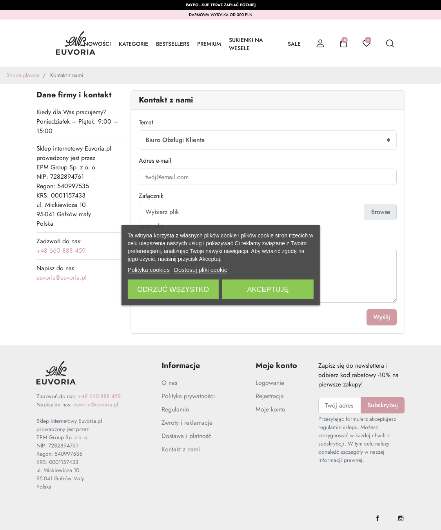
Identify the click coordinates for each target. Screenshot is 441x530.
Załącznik (151, 195)
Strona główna (23, 75)
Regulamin (175, 409)
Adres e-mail (155, 160)
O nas (169, 382)
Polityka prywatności (188, 396)
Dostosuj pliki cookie (200, 269)
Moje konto (270, 409)
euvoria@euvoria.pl (61, 277)
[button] (343, 43)
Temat (146, 122)
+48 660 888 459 (60, 250)
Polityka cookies (148, 269)
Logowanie (270, 382)
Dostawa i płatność (186, 435)
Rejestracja (270, 396)
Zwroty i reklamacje (187, 422)
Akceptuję (268, 289)
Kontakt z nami (181, 449)
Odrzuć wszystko (173, 289)
